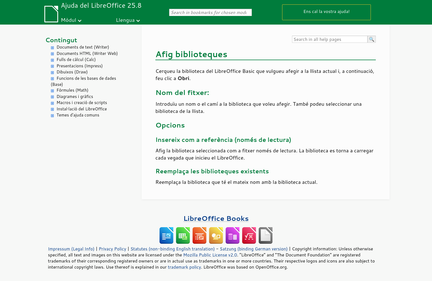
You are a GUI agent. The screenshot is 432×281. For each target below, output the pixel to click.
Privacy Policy (112, 249)
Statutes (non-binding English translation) (172, 249)
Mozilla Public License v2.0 (210, 255)
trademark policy (184, 267)
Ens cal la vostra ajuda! (326, 11)
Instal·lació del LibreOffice (81, 109)
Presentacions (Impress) (79, 66)
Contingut (61, 40)
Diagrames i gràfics (74, 96)
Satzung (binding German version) (254, 249)
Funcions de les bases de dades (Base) (83, 81)
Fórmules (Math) (72, 90)
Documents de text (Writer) (82, 47)
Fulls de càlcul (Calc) (76, 59)
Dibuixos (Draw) (72, 72)
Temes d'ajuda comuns (77, 115)
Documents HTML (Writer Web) (87, 53)
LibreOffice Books (216, 218)
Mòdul (68, 19)
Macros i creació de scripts (81, 102)
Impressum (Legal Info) (71, 249)
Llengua (125, 19)
